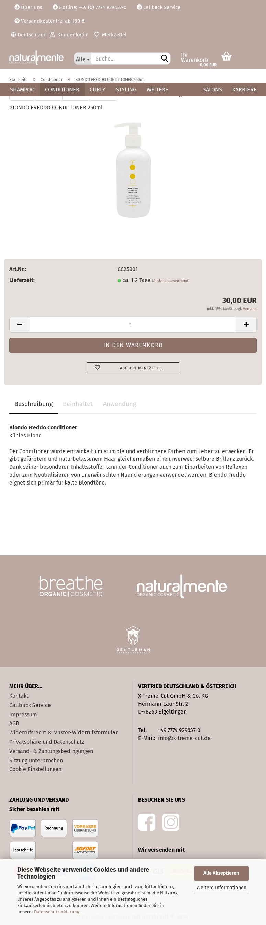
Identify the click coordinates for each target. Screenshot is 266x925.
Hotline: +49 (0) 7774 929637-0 (89, 7)
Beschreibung (33, 404)
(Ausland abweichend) (171, 281)
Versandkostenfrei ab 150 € (49, 21)
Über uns (28, 7)
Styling (126, 89)
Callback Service (158, 7)
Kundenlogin (68, 35)
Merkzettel (110, 35)
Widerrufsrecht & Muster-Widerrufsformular (63, 732)
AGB (14, 723)
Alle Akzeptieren (221, 873)
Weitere (157, 89)
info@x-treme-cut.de (184, 738)
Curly (98, 89)
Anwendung (119, 404)
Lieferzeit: (22, 280)
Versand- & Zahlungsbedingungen (51, 751)
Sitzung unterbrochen (36, 760)
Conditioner (62, 89)
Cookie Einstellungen (35, 769)
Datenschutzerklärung (56, 911)
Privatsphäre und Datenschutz (46, 742)
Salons (212, 89)
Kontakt (19, 696)
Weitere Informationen (221, 888)
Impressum (23, 714)
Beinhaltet (78, 404)
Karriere (244, 89)
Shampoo (22, 89)
